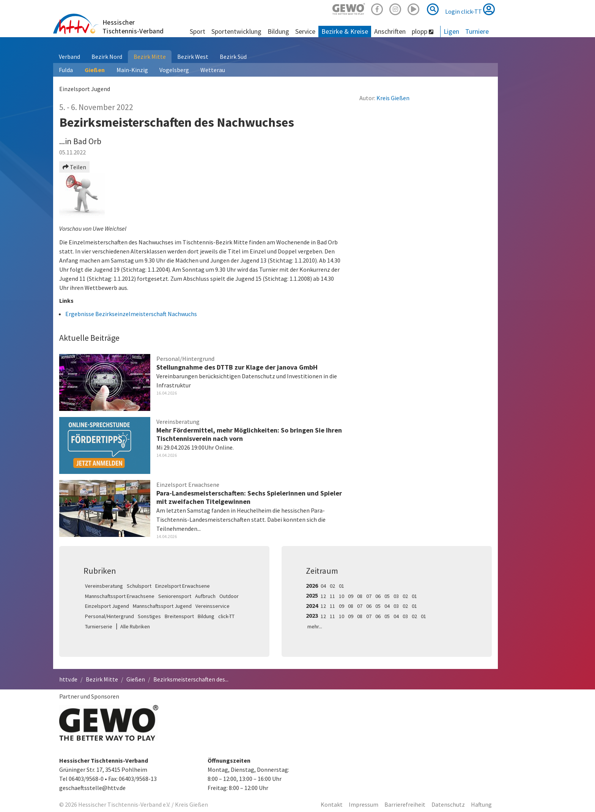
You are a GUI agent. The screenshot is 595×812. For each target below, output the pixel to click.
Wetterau (212, 70)
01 (341, 585)
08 (359, 596)
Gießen (95, 70)
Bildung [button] (278, 31)
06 (378, 596)
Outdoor (229, 596)
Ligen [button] (451, 31)
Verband (69, 56)
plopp (422, 31)
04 (323, 585)
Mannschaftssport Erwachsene (119, 596)
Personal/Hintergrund (109, 616)
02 (332, 585)
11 (332, 596)
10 (341, 596)
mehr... (314, 626)
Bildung (206, 616)
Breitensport (179, 616)
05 (387, 596)
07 (368, 596)
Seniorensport (174, 596)
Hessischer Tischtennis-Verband (133, 26)
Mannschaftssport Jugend (162, 606)
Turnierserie (98, 626)
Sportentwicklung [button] (236, 31)
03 (396, 596)
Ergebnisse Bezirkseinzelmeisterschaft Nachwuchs (131, 314)
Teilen (74, 167)
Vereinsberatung (104, 585)
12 (323, 596)
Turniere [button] (477, 31)
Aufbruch (205, 596)
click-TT (226, 616)
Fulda (66, 70)
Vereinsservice (212, 606)
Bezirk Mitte (150, 56)
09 (350, 596)
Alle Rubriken (135, 626)
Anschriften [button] (390, 31)
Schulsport (139, 585)
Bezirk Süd (233, 56)
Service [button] (305, 31)
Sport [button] (197, 31)
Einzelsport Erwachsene (182, 585)
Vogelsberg (174, 70)
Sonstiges (149, 616)
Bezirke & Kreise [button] (344, 31)
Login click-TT (470, 9)
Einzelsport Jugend (107, 606)
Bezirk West (192, 56)
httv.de (68, 679)
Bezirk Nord (106, 56)
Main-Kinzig (132, 70)
